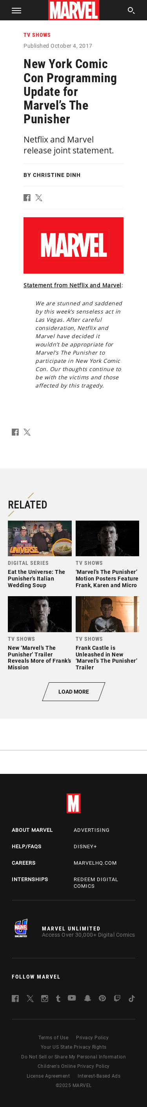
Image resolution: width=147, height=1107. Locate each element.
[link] (40, 557)
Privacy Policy (92, 1037)
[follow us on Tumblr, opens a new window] (58, 1000)
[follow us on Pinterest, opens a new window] (102, 999)
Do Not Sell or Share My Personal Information (73, 1057)
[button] (13, 10)
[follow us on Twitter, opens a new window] (30, 1000)
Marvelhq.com (95, 863)
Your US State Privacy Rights (74, 1047)
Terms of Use (53, 1037)
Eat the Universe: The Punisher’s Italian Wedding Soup (36, 578)
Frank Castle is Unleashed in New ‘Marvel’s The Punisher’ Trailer (107, 658)
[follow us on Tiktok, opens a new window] (131, 1000)
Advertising (92, 830)
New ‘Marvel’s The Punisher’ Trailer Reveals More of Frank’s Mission (39, 658)
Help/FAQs (27, 846)
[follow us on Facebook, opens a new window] (15, 1000)
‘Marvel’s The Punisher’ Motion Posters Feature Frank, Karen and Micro (107, 578)
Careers (24, 863)
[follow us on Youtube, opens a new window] (72, 998)
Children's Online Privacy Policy (74, 1066)
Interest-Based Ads (99, 1076)
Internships (30, 879)
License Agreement (48, 1076)
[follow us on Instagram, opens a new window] (44, 1000)
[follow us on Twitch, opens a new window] (117, 1000)
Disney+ (85, 846)
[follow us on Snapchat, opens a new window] (87, 999)
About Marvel (32, 830)
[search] (131, 11)
